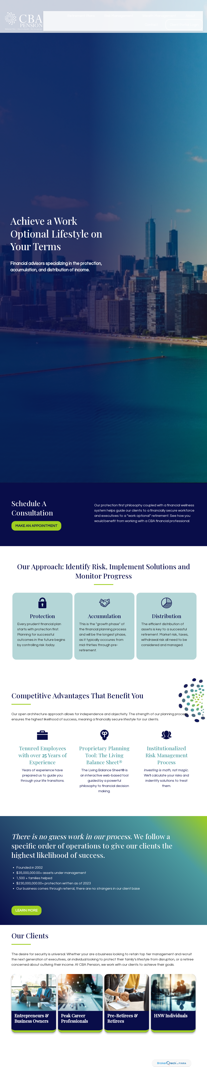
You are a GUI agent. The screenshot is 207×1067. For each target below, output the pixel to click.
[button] (81, 6)
